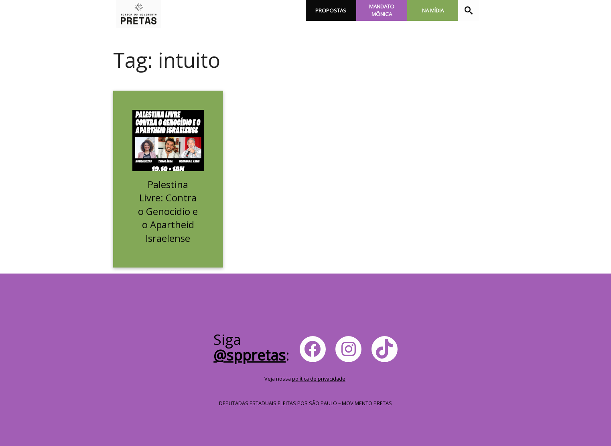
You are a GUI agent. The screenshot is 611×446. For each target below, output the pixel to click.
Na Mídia (433, 10)
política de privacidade (318, 378)
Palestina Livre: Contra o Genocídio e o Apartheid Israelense (168, 211)
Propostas (330, 10)
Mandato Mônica (381, 10)
